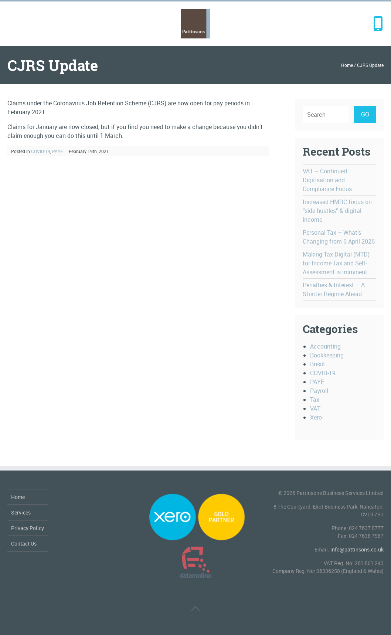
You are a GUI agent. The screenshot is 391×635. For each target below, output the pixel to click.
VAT (315, 408)
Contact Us (24, 543)
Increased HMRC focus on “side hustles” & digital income (337, 211)
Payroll (319, 391)
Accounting (325, 346)
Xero (316, 417)
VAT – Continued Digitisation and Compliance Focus (327, 180)
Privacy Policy (27, 528)
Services (21, 512)
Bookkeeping (327, 355)
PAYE (57, 151)
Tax (314, 399)
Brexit (317, 364)
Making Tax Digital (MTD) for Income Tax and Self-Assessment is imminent (336, 263)
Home (347, 65)
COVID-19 (40, 151)
